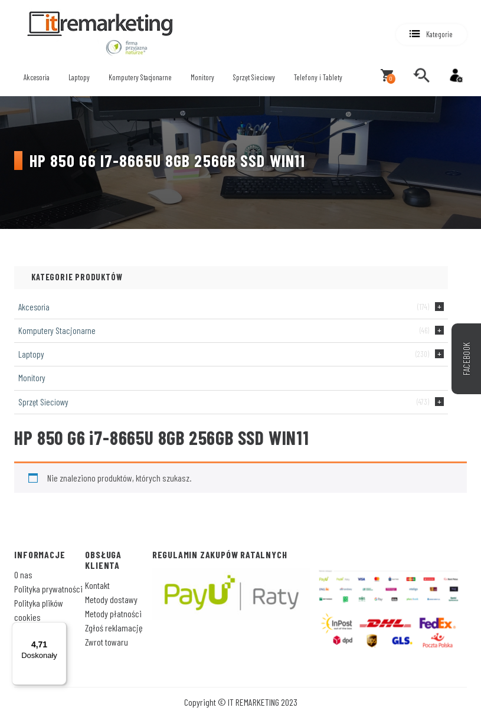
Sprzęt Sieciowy (254, 77)
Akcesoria (37, 77)
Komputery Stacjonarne (140, 77)
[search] (421, 75)
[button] (431, 34)
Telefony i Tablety (318, 77)
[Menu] (60, 629)
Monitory (202, 77)
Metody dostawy (111, 599)
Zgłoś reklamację (114, 627)
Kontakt (97, 585)
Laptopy (79, 77)
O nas (23, 574)
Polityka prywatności (48, 588)
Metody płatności (113, 613)
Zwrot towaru (106, 641)
